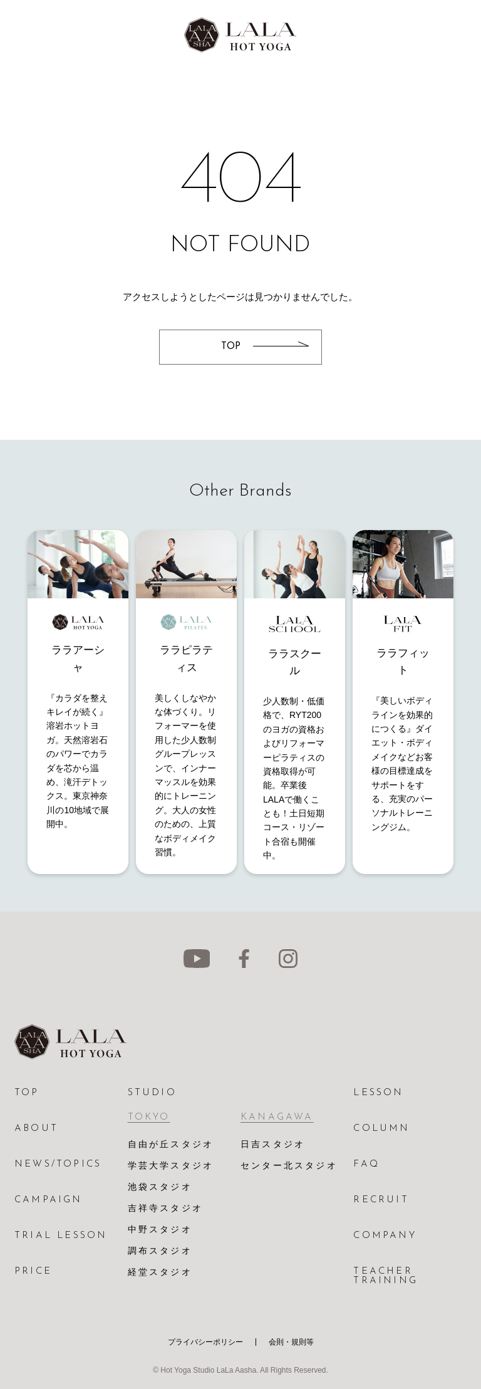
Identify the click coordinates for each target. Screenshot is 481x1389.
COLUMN (381, 1128)
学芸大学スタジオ (171, 1166)
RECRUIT (380, 1200)
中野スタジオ (160, 1230)
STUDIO (152, 1093)
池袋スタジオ (160, 1187)
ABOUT (36, 1128)
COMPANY (384, 1236)
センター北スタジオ (289, 1166)
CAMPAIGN (48, 1200)
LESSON (378, 1093)
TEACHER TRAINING (385, 1276)
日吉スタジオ (272, 1145)
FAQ (366, 1164)
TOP (26, 1093)
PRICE (33, 1271)
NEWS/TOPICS (57, 1164)
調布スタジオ (160, 1251)
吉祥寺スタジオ (165, 1209)
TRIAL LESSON (60, 1236)
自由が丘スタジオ (171, 1145)
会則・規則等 (291, 1342)
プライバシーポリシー (205, 1342)
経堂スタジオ (160, 1272)
